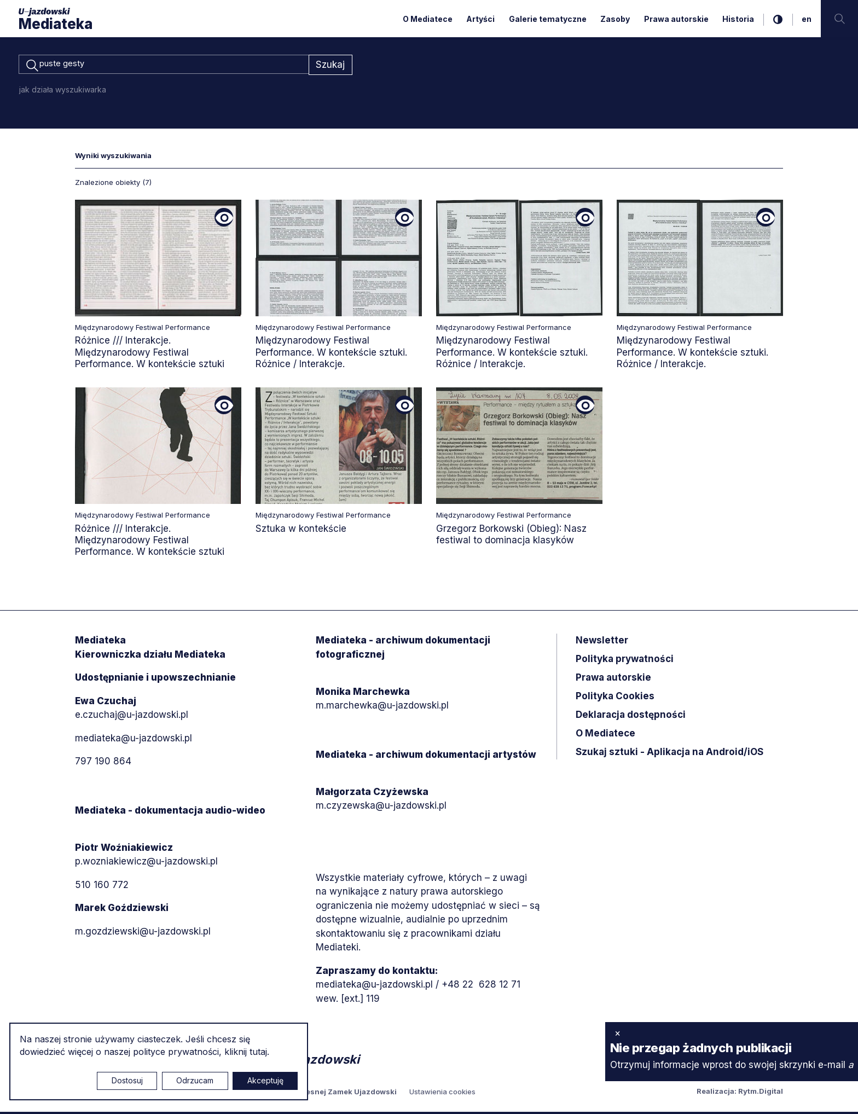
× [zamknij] (617, 1033)
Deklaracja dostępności (631, 716)
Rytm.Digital (760, 1093)
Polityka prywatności (625, 660)
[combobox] (164, 66)
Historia (738, 19)
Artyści (480, 19)
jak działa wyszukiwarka (62, 91)
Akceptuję (265, 1080)
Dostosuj (127, 1080)
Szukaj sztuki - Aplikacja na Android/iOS (669, 754)
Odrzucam (194, 1080)
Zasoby (615, 19)
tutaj (258, 1051)
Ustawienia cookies (442, 1093)
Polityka (615, 698)
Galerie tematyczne (548, 19)
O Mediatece (428, 19)
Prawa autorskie (676, 19)
